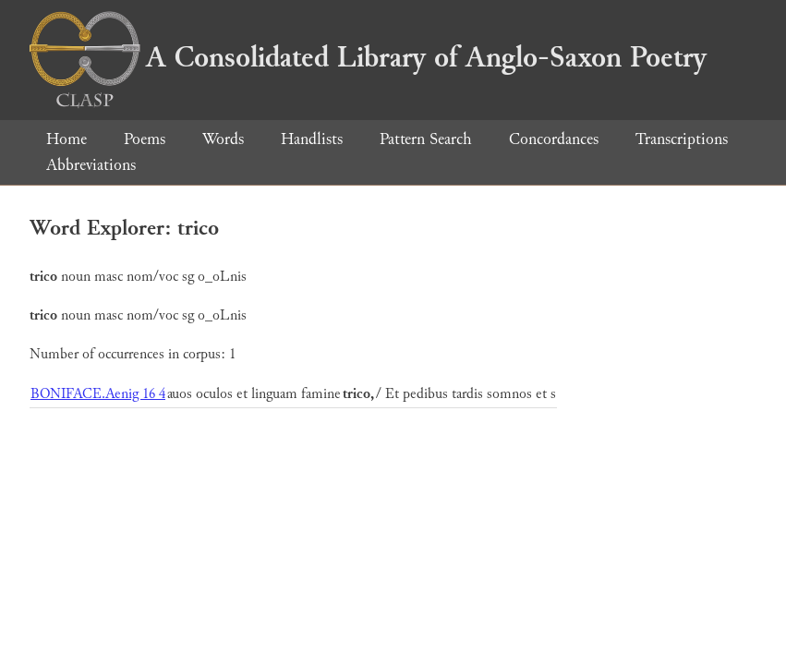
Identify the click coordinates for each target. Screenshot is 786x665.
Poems (144, 139)
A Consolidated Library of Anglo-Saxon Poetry (368, 57)
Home (66, 139)
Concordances (554, 139)
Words (223, 139)
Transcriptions (681, 139)
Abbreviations (91, 164)
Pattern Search (426, 139)
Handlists (312, 139)
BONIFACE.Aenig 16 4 (97, 394)
